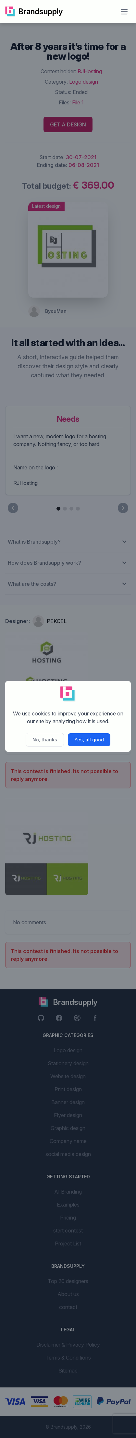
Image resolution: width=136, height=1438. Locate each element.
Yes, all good (89, 739)
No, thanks (44, 739)
